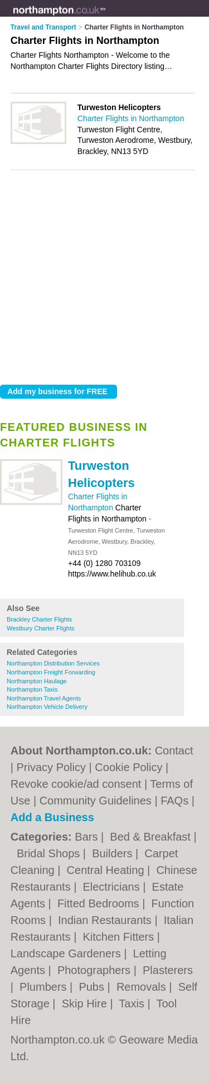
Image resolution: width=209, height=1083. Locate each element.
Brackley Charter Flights (39, 619)
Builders (113, 853)
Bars (88, 837)
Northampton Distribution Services (53, 663)
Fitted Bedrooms (99, 903)
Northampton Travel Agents (44, 698)
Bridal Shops (50, 853)
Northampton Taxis (32, 689)
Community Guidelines (96, 800)
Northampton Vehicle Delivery (47, 706)
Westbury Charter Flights (40, 628)
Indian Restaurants (106, 920)
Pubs (93, 987)
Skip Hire (86, 1003)
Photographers (95, 970)
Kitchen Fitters (119, 937)
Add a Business (52, 817)
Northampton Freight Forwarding (51, 672)
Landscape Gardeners (67, 953)
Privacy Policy (51, 767)
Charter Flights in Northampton (130, 118)
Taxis (133, 1003)
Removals (142, 987)
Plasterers (168, 970)
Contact (174, 750)
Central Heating (107, 870)
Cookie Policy (128, 767)
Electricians (112, 887)
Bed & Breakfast (151, 837)
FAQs (174, 800)
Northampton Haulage (37, 681)
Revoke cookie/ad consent (76, 784)
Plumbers (45, 987)
